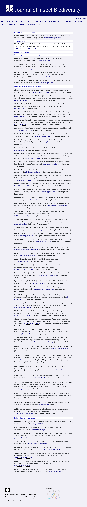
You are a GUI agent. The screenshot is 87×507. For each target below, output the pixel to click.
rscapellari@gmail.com (22, 124)
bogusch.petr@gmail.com (23, 130)
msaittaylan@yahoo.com (22, 360)
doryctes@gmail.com (48, 192)
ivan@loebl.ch (19, 150)
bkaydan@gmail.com (37, 200)
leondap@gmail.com (50, 77)
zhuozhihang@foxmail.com (57, 471)
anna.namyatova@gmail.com (60, 369)
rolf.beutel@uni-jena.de (22, 334)
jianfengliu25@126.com (39, 424)
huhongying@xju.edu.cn (59, 349)
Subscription (22, 25)
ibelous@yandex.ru (39, 283)
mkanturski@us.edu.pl (22, 315)
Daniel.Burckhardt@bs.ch (23, 186)
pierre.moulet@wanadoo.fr (27, 255)
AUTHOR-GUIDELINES (8, 25)
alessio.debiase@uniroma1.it (24, 180)
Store (8, 21)
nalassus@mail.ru (20, 224)
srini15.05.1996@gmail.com (40, 378)
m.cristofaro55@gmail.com (37, 444)
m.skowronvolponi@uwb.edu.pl (43, 342)
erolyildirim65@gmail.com (57, 206)
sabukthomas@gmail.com (23, 457)
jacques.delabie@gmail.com (23, 100)
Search (60, 21)
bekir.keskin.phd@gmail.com (47, 275)
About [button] (14, 21)
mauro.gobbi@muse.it (45, 83)
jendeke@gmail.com (33, 158)
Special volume (50, 21)
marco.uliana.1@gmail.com (39, 230)
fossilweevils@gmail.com (23, 307)
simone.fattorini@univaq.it (23, 69)
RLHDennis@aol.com (43, 61)
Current (23, 21)
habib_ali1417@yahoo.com (23, 465)
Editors (68, 21)
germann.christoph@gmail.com (43, 289)
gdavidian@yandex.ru (32, 172)
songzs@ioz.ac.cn (20, 108)
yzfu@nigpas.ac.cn (21, 389)
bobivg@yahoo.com (49, 142)
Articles (31, 21)
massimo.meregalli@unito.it (24, 269)
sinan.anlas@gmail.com (50, 164)
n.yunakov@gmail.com (43, 241)
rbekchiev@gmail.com (26, 236)
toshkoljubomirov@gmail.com (24, 216)
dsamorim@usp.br (44, 404)
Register (78, 18)
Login (84, 18)
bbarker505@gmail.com (52, 449)
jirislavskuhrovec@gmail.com (24, 438)
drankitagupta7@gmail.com (24, 413)
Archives (39, 21)
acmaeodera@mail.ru (42, 136)
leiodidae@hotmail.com (32, 323)
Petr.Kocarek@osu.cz (21, 116)
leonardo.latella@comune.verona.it (26, 250)
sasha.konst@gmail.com (40, 92)
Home (3, 21)
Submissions (77, 21)
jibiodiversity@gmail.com (52, 38)
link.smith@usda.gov (38, 430)
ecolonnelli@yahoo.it (21, 261)
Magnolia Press (10, 499)
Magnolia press (34, 25)
